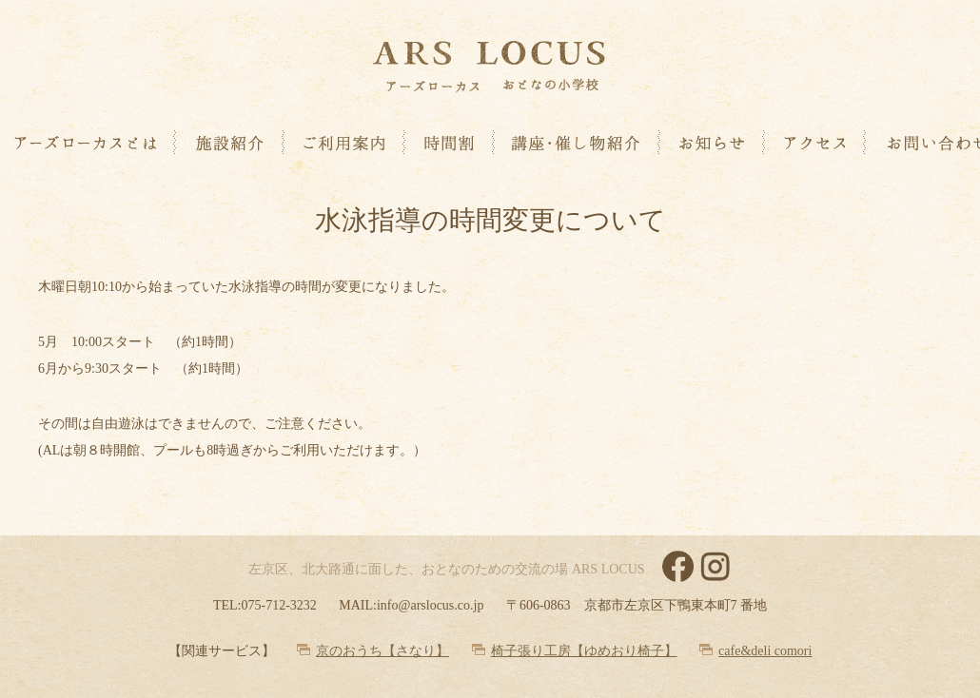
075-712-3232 (278, 605)
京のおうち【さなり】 (382, 651)
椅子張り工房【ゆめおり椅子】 (584, 651)
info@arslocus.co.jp (430, 605)
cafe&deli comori (765, 651)
